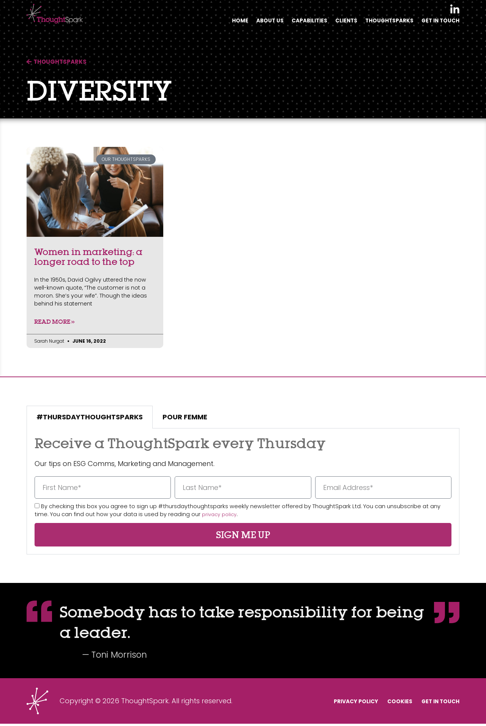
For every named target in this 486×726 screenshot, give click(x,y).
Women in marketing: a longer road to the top (88, 256)
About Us (251, 23)
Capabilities (294, 23)
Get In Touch (438, 23)
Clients (334, 23)
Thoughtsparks (382, 23)
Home (218, 23)
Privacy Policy (332, 703)
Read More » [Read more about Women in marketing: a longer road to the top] (54, 322)
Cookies (385, 703)
